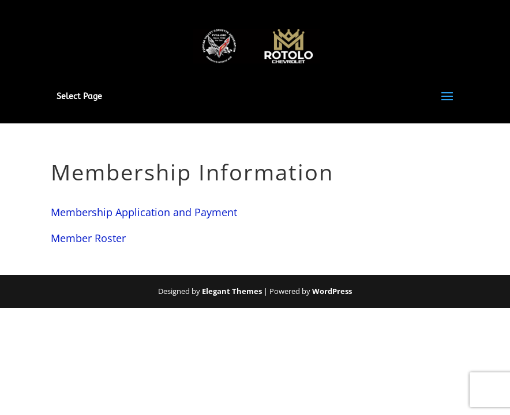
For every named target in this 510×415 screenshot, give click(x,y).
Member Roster (88, 238)
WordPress (332, 291)
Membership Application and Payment (144, 212)
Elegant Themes (232, 291)
